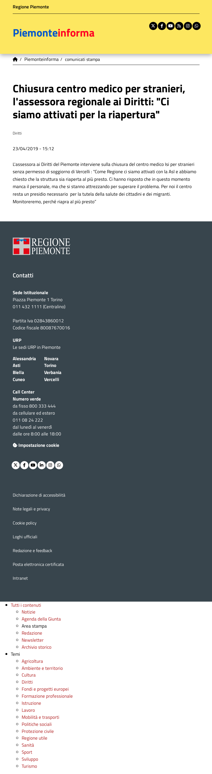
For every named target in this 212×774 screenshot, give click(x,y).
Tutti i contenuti (26, 605)
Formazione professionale (47, 696)
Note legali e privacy (31, 509)
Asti (16, 365)
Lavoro (28, 710)
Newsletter (33, 640)
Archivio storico (36, 647)
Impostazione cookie (36, 445)
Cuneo (19, 379)
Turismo (29, 766)
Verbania (52, 372)
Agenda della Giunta (41, 618)
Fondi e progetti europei (45, 689)
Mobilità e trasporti (40, 717)
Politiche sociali (37, 724)
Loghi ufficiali (25, 536)
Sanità (28, 745)
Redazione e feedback (32, 550)
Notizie (28, 611)
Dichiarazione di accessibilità (39, 495)
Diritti (27, 682)
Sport (27, 752)
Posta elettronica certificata (38, 564)
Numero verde (27, 398)
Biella (18, 372)
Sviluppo (30, 759)
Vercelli (51, 379)
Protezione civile (38, 731)
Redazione (32, 633)
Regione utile (34, 738)
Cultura (29, 674)
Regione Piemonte (31, 6)
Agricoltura (32, 661)
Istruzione (31, 703)
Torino (50, 365)
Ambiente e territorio (42, 668)
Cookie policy (25, 523)
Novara (51, 358)
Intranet (20, 578)
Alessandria (24, 358)
